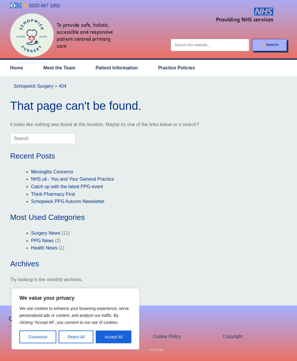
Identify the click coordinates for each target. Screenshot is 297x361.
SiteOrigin (156, 349)
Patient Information (116, 67)
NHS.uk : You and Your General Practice (72, 179)
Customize (38, 337)
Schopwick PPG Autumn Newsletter (67, 201)
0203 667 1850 (44, 5)
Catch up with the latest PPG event (67, 186)
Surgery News (45, 233)
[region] (75, 318)
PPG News (42, 240)
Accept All (113, 337)
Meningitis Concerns (52, 171)
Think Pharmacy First (53, 194)
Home (16, 67)
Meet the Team (59, 67)
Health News (44, 247)
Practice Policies (176, 67)
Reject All (76, 337)
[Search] (269, 45)
